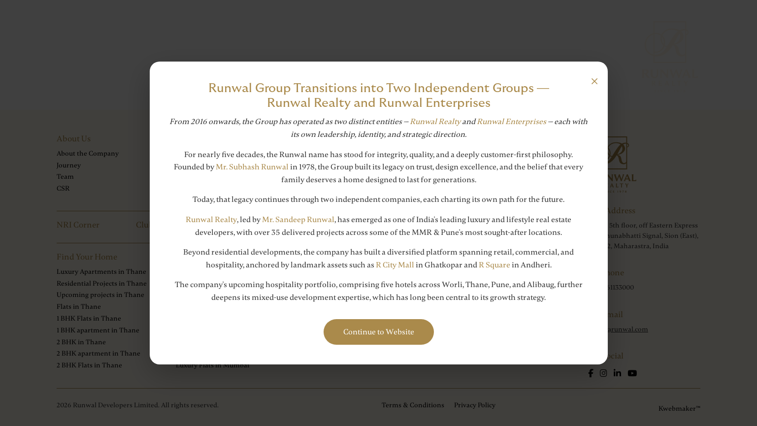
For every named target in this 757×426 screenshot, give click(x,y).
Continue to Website (378, 332)
